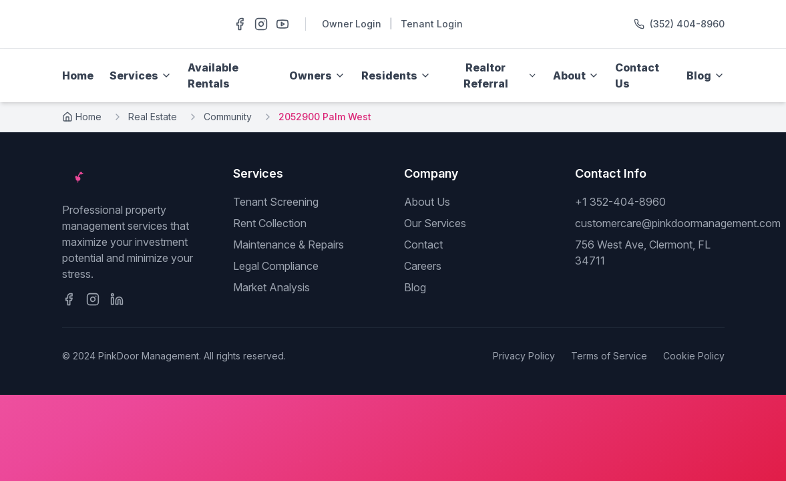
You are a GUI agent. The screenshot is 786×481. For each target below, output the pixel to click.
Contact (423, 244)
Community (228, 116)
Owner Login (351, 23)
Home (77, 75)
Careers (422, 266)
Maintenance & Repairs (288, 244)
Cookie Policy (694, 355)
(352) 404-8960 (687, 23)
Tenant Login (432, 23)
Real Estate (152, 116)
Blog (415, 287)
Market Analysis (271, 287)
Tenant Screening (276, 201)
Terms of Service (609, 355)
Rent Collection (270, 223)
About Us (427, 201)
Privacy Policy (524, 355)
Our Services (435, 223)
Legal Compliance (276, 266)
